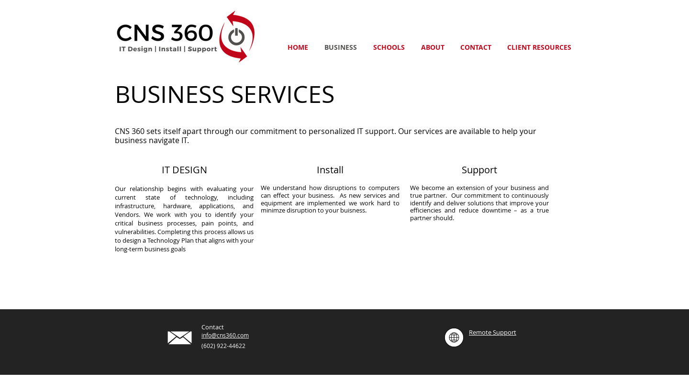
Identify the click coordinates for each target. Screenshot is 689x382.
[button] (539, 47)
